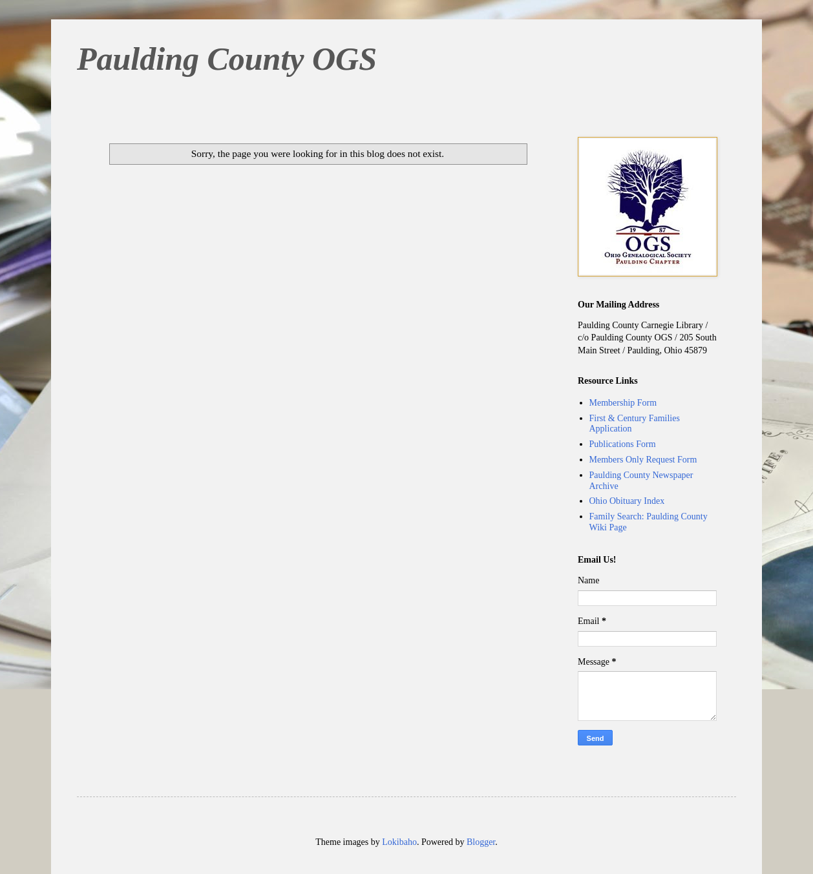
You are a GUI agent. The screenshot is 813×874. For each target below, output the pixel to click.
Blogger (481, 842)
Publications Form (622, 444)
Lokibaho (399, 842)
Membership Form (623, 403)
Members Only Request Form (643, 459)
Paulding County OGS (227, 59)
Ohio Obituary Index (627, 501)
